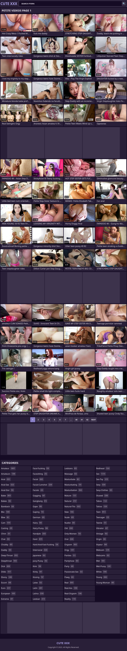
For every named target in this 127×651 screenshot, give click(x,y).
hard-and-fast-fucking (46, 544)
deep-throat (9, 555)
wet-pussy (103, 566)
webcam (103, 550)
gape (37, 506)
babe (6, 495)
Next (93, 419)
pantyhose (71, 561)
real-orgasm (73, 593)
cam (6, 523)
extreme (7, 599)
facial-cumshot (43, 485)
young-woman (105, 582)
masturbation (73, 490)
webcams (103, 555)
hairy (37, 523)
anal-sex (8, 485)
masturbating (73, 485)
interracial (40, 550)
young (102, 577)
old (68, 528)
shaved (102, 495)
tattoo (102, 506)
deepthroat (9, 561)
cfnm (6, 534)
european (8, 593)
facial (38, 479)
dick (6, 566)
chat (5, 539)
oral (69, 539)
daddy (6, 550)
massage (70, 474)
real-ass (71, 588)
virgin (101, 539)
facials (38, 490)
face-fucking (41, 468)
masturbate (72, 479)
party (69, 566)
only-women (72, 534)
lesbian (39, 599)
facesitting (40, 474)
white (101, 572)
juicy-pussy (40, 561)
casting (7, 528)
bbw (5, 517)
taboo (101, 501)
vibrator (102, 528)
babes (6, 501)
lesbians (70, 468)
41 (82, 419)
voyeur (101, 544)
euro (6, 588)
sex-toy (102, 479)
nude (69, 517)
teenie (101, 523)
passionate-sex (73, 572)
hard (38, 539)
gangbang (40, 501)
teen (101, 512)
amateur (8, 468)
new (69, 512)
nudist (69, 523)
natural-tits (72, 506)
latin (38, 588)
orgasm (71, 544)
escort (6, 582)
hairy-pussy (40, 528)
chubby (7, 544)
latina (38, 593)
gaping (38, 512)
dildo (6, 572)
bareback (7, 506)
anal (6, 479)
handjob (39, 534)
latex (38, 582)
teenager (103, 517)
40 (76, 419)
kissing (38, 577)
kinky (38, 572)
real (69, 582)
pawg (69, 577)
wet (100, 561)
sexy (101, 485)
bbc (5, 512)
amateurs (8, 474)
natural (70, 501)
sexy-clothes (104, 490)
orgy (69, 550)
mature (70, 495)
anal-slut (7, 490)
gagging (39, 495)
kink (37, 566)
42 (87, 419)
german (39, 517)
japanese (39, 555)
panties (70, 555)
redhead (103, 468)
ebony (6, 577)
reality (70, 599)
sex (101, 474)
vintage (102, 534)
